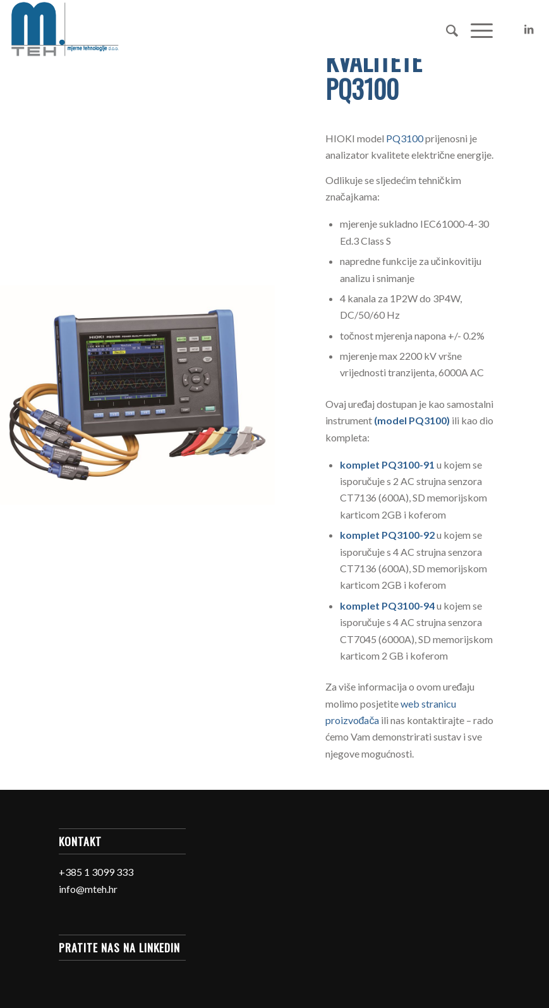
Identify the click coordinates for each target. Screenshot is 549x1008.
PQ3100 (404, 138)
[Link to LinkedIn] (528, 29)
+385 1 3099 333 (96, 872)
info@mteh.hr (88, 889)
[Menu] (475, 29)
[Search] (445, 29)
